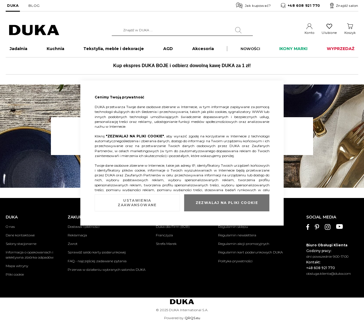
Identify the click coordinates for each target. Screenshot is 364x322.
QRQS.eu (192, 318)
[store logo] (34, 30)
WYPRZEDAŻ (340, 50)
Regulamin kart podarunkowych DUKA (250, 252)
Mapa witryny (17, 266)
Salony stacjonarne (21, 244)
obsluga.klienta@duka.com (328, 273)
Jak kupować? (253, 5)
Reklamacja (77, 235)
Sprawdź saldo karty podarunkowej (97, 252)
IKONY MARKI (293, 50)
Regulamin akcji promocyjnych (243, 244)
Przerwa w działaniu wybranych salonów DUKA (106, 269)
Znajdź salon (344, 6)
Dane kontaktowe (20, 235)
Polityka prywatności (235, 261)
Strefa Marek (166, 244)
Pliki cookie (15, 274)
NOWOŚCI (250, 50)
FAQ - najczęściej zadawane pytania (97, 261)
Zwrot (73, 244)
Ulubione (329, 33)
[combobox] (182, 30)
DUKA (12, 5)
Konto (310, 33)
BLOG (34, 5)
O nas (10, 226)
